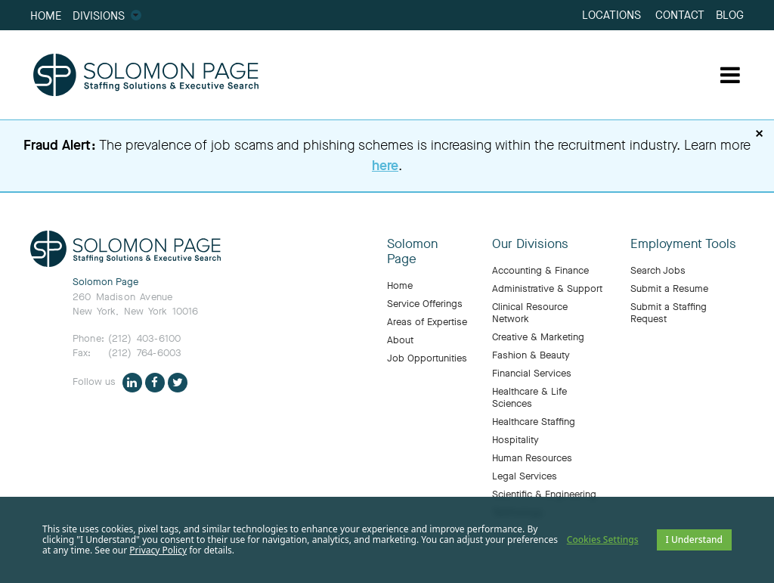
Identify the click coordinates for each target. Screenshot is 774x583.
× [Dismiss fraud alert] (759, 133)
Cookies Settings (603, 539)
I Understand (694, 539)
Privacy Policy (158, 550)
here (385, 166)
